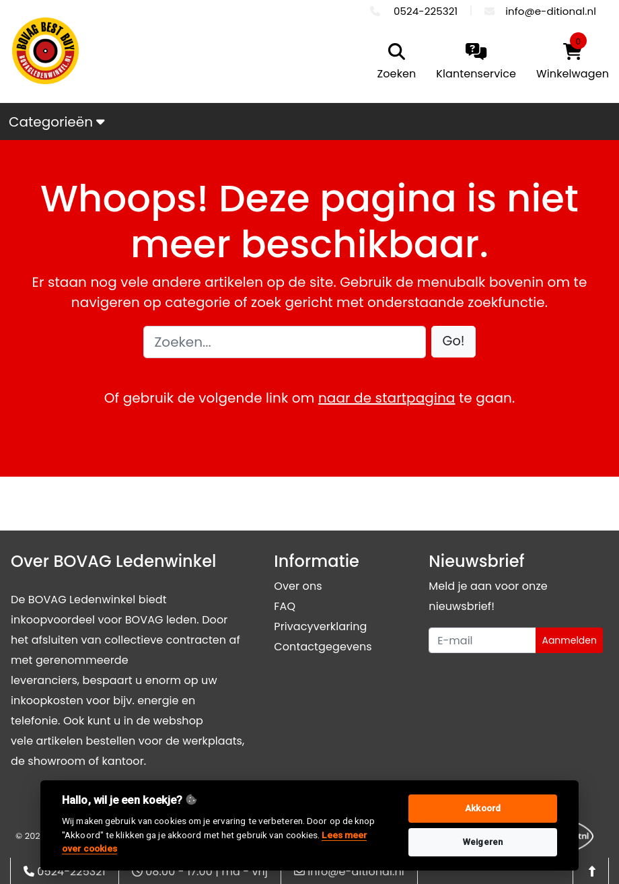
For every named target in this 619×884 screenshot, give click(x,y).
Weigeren (483, 842)
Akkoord (483, 808)
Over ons (298, 586)
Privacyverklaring (320, 626)
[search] (393, 62)
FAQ (284, 606)
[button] (453, 342)
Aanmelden (569, 640)
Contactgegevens (322, 646)
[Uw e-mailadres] (482, 640)
